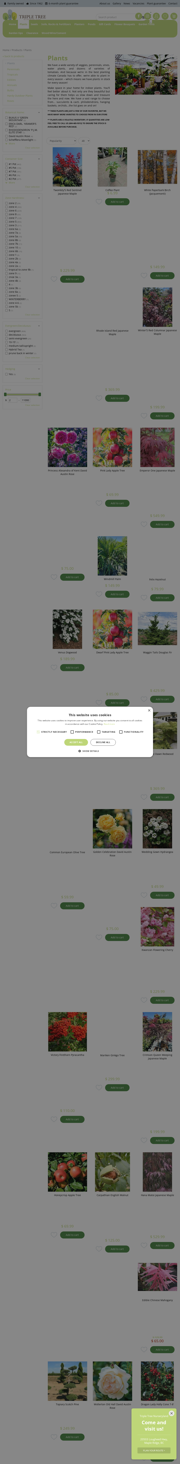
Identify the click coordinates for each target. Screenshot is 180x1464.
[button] (90, 751)
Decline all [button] (103, 742)
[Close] (171, 1413)
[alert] (90, 732)
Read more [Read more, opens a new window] (109, 724)
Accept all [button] (76, 742)
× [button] (149, 710)
